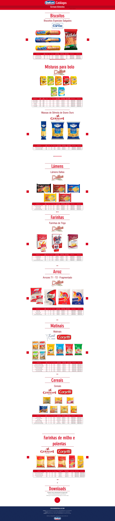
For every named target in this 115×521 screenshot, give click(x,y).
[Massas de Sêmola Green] (57, 156)
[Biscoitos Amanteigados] (60, 59)
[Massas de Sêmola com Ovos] (55, 156)
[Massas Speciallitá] (58, 156)
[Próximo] (88, 39)
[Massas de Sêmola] (56, 156)
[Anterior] (27, 39)
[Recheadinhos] (54, 59)
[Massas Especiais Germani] (59, 156)
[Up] (57, 500)
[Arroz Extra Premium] (57, 479)
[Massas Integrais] (54, 156)
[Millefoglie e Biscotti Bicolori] (57, 59)
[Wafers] (59, 59)
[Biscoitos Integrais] (55, 59)
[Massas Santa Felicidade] (60, 156)
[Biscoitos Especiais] (58, 59)
